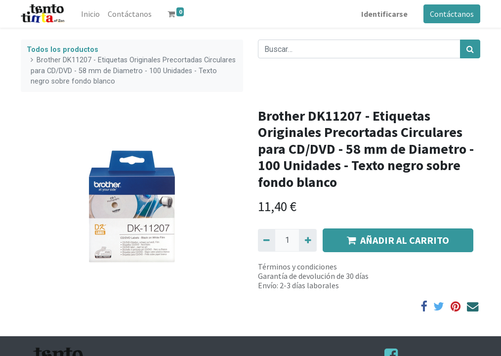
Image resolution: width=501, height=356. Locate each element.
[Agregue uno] (307, 240)
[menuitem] (90, 14)
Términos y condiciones (297, 266)
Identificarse (384, 14)
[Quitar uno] (266, 240)
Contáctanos (452, 14)
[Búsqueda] (470, 49)
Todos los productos (62, 49)
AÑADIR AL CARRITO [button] (398, 240)
